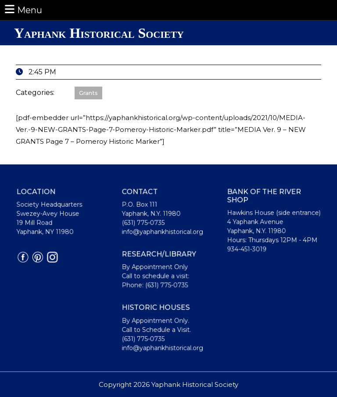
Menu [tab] (23, 9)
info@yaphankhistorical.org (162, 233)
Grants (88, 92)
